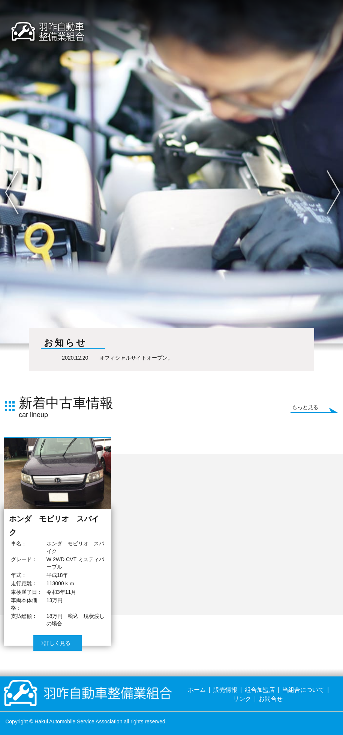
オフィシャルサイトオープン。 (136, 358)
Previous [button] (5, 174)
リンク (242, 699)
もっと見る (305, 407)
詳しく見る (57, 643)
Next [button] (326, 174)
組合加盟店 (260, 690)
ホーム (197, 690)
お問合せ (271, 699)
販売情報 (225, 690)
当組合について (303, 690)
